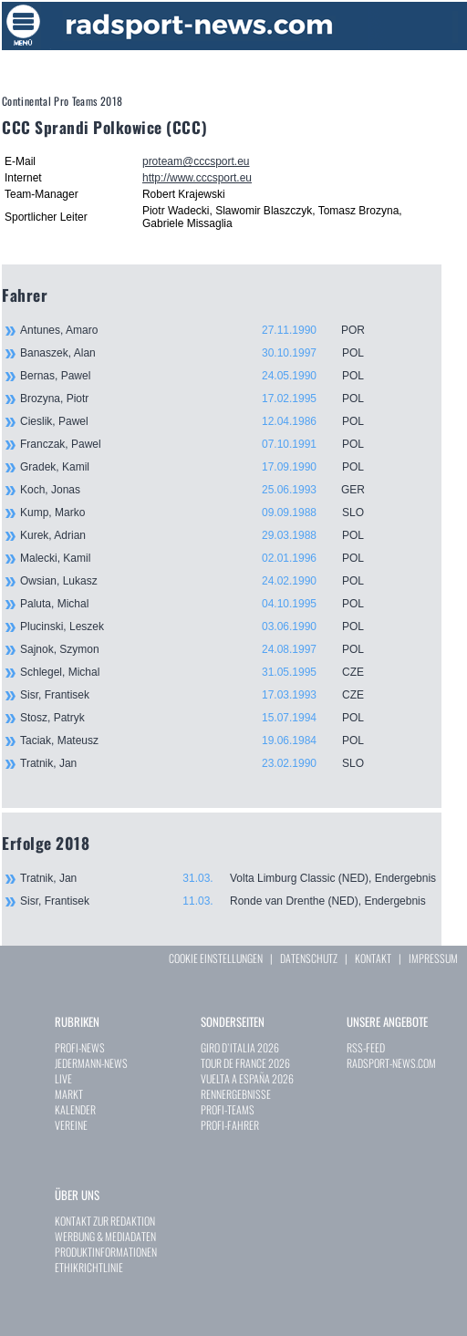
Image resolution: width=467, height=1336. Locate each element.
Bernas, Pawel (202, 375)
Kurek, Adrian (202, 535)
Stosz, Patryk (202, 717)
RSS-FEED (366, 1047)
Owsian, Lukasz (202, 581)
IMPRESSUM (433, 958)
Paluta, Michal (202, 603)
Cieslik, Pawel (202, 421)
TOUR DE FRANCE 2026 (245, 1063)
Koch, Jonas (202, 489)
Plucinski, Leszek (202, 626)
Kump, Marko (202, 512)
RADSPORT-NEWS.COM (391, 1063)
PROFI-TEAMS (227, 1109)
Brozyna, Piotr (202, 398)
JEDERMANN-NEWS (91, 1063)
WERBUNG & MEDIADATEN (105, 1236)
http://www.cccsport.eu (197, 177)
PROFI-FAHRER (230, 1125)
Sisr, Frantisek (202, 695)
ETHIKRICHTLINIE (89, 1267)
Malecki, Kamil (202, 558)
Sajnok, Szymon (202, 649)
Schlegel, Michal (202, 672)
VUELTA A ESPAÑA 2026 (247, 1078)
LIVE (63, 1078)
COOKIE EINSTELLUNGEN (216, 958)
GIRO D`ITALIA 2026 (240, 1047)
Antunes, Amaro (202, 330)
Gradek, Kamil (202, 467)
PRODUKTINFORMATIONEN (106, 1251)
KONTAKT (373, 958)
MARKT (69, 1094)
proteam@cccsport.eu (196, 161)
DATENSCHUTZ (308, 958)
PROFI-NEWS (80, 1047)
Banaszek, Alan (202, 353)
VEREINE (71, 1125)
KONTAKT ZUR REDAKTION (105, 1220)
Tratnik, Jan (202, 763)
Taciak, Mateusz (202, 740)
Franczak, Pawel (202, 444)
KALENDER (75, 1109)
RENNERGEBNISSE (236, 1094)
